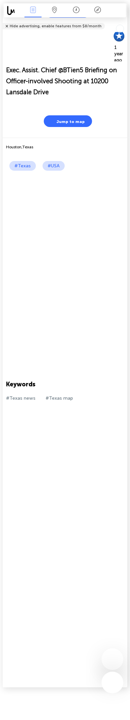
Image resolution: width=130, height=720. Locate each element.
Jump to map (66, 121)
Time (76, 10)
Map (54, 10)
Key (97, 10)
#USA (54, 166)
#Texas (22, 166)
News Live (33, 10)
